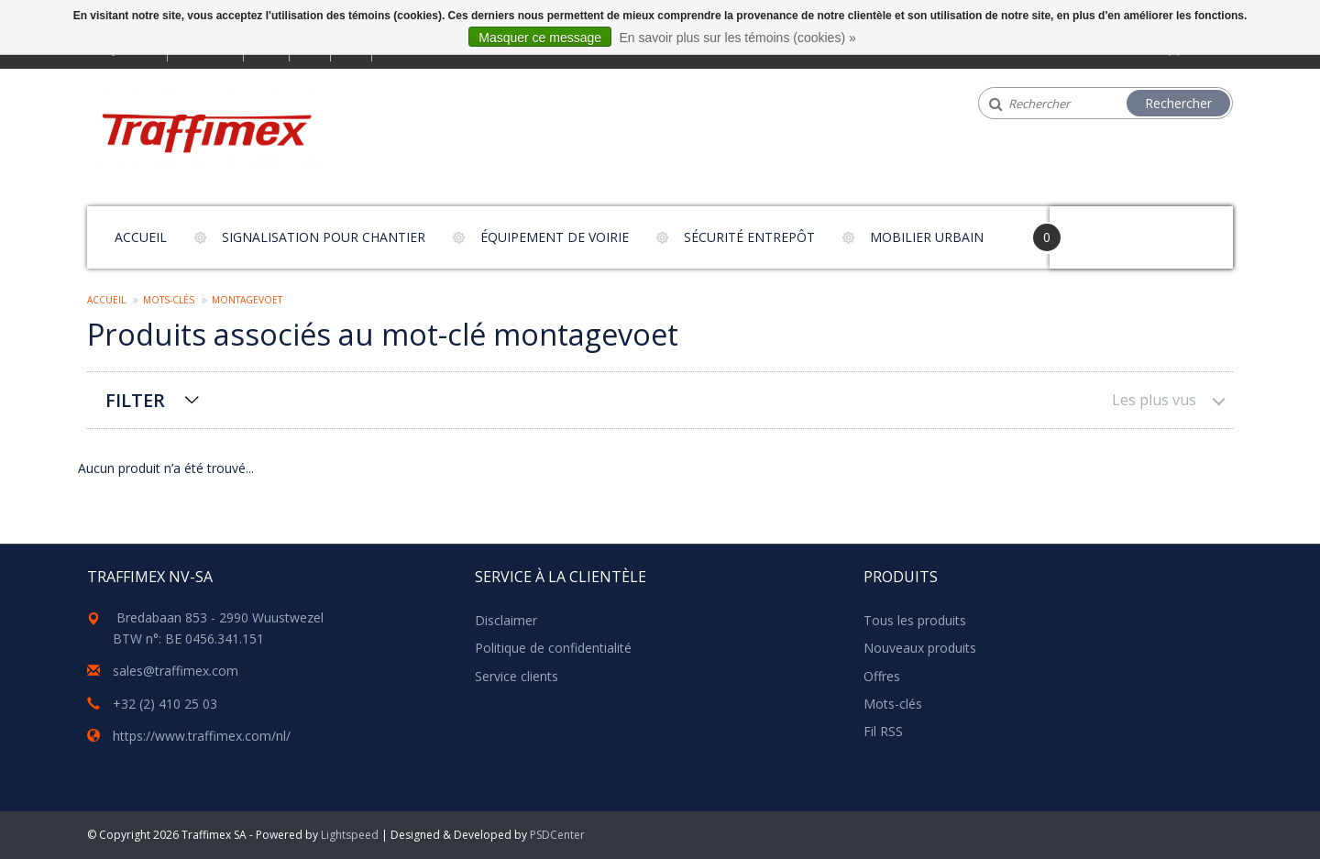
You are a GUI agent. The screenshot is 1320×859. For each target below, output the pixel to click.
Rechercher (1178, 103)
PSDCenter (557, 834)
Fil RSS (883, 731)
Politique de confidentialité (553, 647)
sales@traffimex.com (175, 670)
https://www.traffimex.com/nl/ (202, 735)
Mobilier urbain (927, 237)
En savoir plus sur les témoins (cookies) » (737, 37)
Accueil (141, 237)
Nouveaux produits (920, 647)
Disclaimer (506, 620)
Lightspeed (350, 834)
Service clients (516, 676)
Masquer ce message (539, 37)
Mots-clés (168, 299)
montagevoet (247, 299)
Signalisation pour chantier (323, 237)
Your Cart (1101, 228)
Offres (882, 676)
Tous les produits (915, 620)
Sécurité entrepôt (749, 237)
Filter (135, 400)
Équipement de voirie (554, 237)
